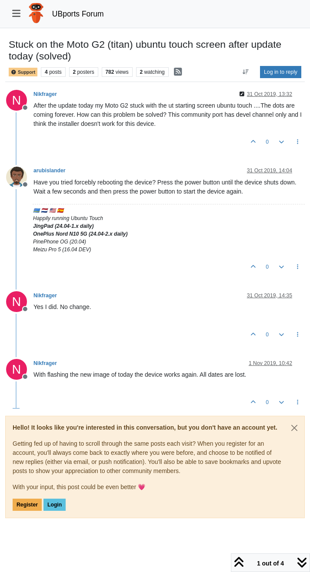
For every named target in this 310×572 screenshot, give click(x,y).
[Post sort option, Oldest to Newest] (246, 72)
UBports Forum (78, 14)
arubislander (49, 171)
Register (27, 505)
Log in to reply (280, 72)
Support (23, 72)
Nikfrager (45, 94)
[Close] (294, 428)
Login (54, 505)
